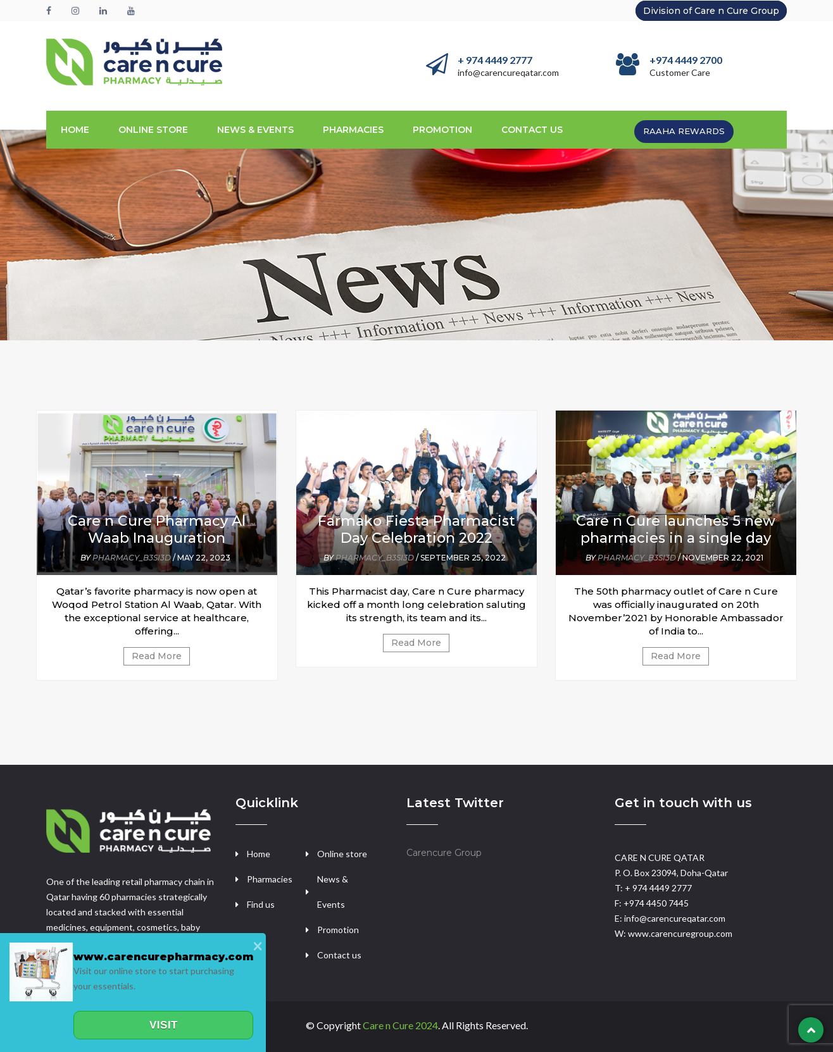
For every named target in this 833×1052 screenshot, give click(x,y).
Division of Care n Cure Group (711, 10)
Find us (261, 904)
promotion (442, 129)
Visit (163, 1025)
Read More (157, 656)
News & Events (255, 129)
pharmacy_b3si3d (131, 557)
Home (75, 129)
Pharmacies (353, 129)
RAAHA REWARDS (684, 131)
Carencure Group (444, 852)
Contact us (339, 955)
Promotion (338, 929)
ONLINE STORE (153, 129)
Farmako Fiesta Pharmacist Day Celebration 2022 (416, 529)
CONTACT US (532, 129)
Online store (342, 853)
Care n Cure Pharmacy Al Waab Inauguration (157, 529)
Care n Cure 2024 (400, 1025)
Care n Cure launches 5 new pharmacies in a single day (675, 529)
